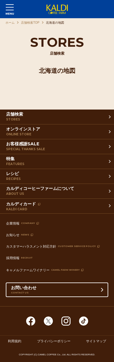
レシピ (57, 177)
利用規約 (14, 341)
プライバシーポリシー (54, 341)
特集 (57, 162)
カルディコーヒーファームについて (57, 192)
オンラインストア (57, 132)
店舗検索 (57, 117)
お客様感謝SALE (57, 147)
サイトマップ (96, 341)
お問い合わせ (57, 291)
